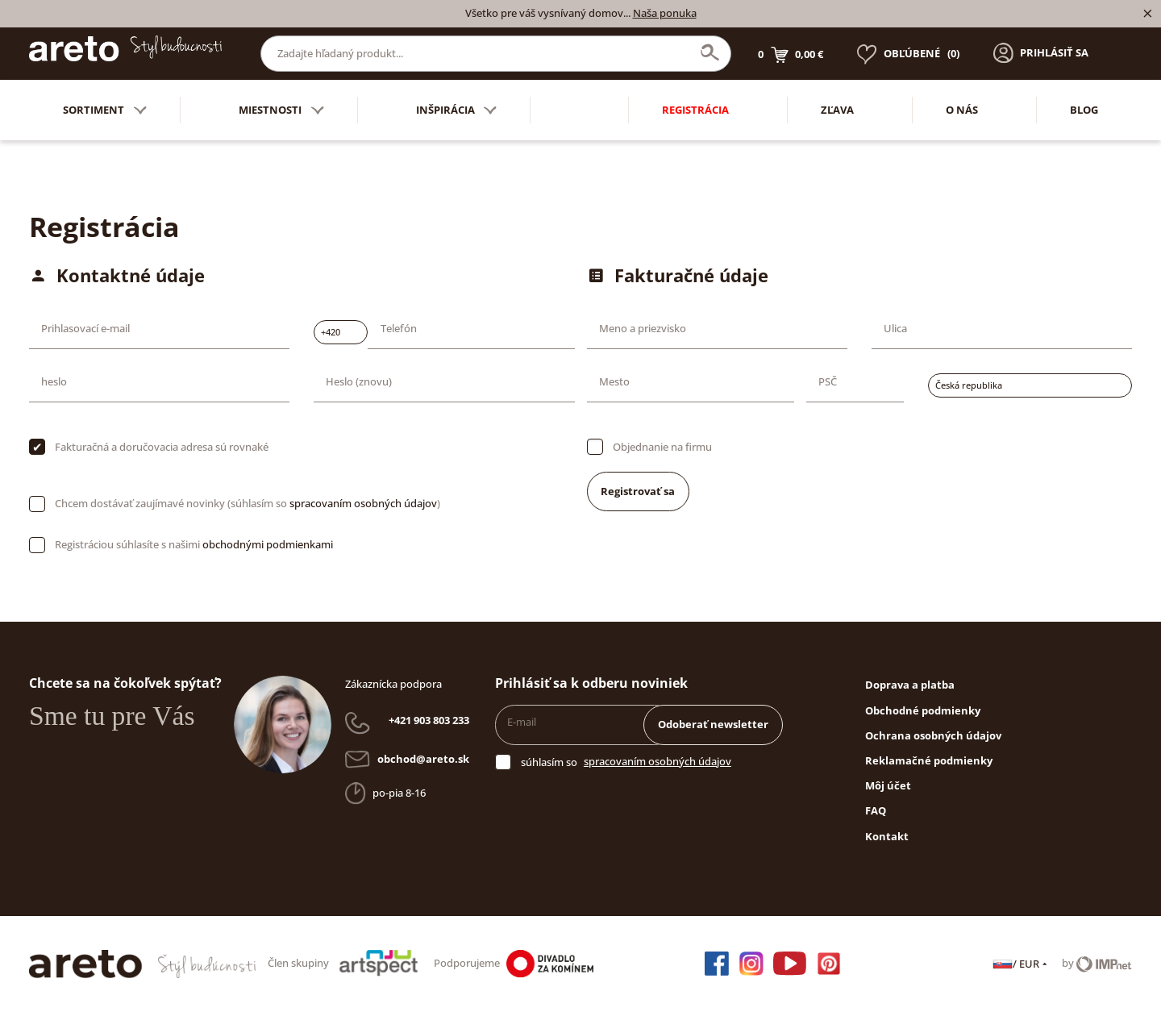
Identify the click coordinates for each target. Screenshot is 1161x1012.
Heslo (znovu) (359, 381)
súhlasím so (549, 762)
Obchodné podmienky (922, 710)
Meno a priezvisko (642, 328)
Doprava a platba (910, 684)
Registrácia (695, 109)
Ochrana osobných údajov (933, 735)
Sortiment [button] (105, 110)
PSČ (827, 381)
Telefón (399, 328)
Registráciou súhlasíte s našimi (194, 544)
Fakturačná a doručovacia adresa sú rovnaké (161, 446)
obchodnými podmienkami (267, 544)
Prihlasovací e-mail (85, 328)
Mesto (614, 381)
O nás (962, 109)
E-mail (521, 721)
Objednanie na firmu (662, 446)
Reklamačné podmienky (928, 760)
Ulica (895, 328)
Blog (1084, 109)
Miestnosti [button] (281, 110)
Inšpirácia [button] (456, 110)
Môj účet (888, 785)
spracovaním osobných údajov (363, 503)
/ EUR (1021, 964)
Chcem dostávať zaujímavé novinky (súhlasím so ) (247, 503)
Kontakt (887, 836)
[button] (1040, 53)
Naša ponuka (665, 13)
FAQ (875, 810)
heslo (54, 381)
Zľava (837, 109)
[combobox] (341, 332)
